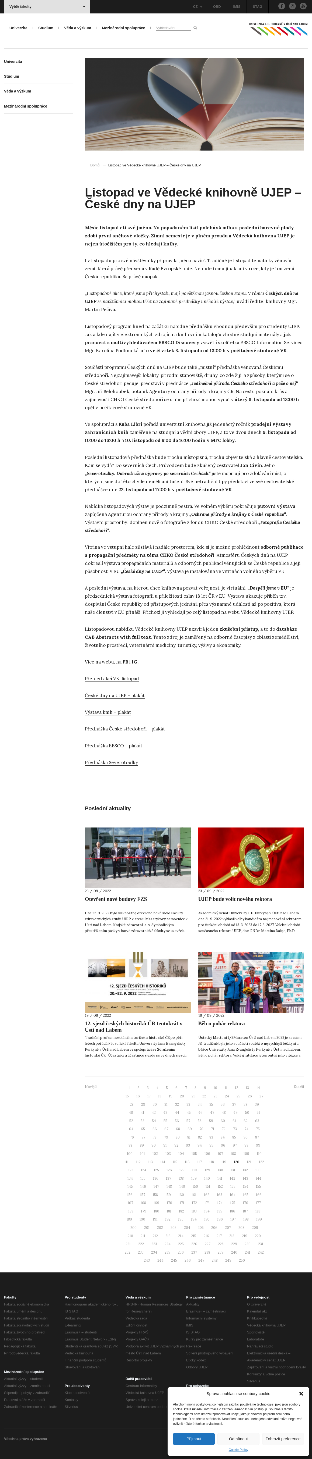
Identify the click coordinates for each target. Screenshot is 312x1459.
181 (169, 1211)
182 (181, 1211)
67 (166, 1129)
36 (223, 1104)
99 (258, 1145)
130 (220, 1170)
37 (234, 1104)
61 (234, 1121)
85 (234, 1137)
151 (208, 1186)
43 (165, 1112)
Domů (95, 165)
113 (150, 1162)
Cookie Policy (238, 1450)
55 (165, 1121)
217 (219, 1236)
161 (194, 1195)
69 (190, 1129)
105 (194, 1153)
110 (259, 1153)
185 (219, 1211)
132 (245, 1170)
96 (223, 1145)
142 (232, 1178)
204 (187, 1227)
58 (200, 1121)
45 (189, 1112)
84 (223, 1137)
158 (155, 1195)
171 (182, 1203)
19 (170, 1096)
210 (130, 1236)
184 (207, 1211)
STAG (257, 7)
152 (220, 1186)
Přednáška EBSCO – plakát (113, 746)
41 (142, 1112)
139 (194, 1178)
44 (177, 1112)
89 (142, 1145)
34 (200, 1104)
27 (261, 1096)
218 (231, 1236)
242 (261, 1252)
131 (233, 1170)
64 (131, 1129)
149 (182, 1186)
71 (212, 1129)
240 (234, 1252)
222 (141, 1244)
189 (129, 1219)
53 (142, 1121)
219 (244, 1236)
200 (133, 1227)
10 (215, 1088)
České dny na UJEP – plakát (115, 695)
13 (247, 1088)
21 (193, 1096)
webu (108, 662)
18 (159, 1096)
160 (181, 1195)
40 (131, 1112)
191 (155, 1219)
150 (195, 1186)
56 (177, 1121)
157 (142, 1195)
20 (182, 1096)
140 (207, 1178)
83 (211, 1137)
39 (257, 1104)
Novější (91, 1087)
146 (143, 1186)
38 (245, 1104)
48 (224, 1112)
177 (258, 1203)
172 (194, 1203)
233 (141, 1252)
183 (194, 1211)
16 (138, 1096)
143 (245, 1178)
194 (194, 1219)
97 (235, 1145)
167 (130, 1203)
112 (138, 1162)
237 (194, 1252)
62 (246, 1121)
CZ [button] (197, 7)
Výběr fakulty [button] (47, 7)
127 (182, 1170)
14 (258, 1088)
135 (142, 1178)
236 (181, 1252)
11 (226, 1088)
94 (199, 1145)
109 (246, 1153)
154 (245, 1186)
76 (132, 1137)
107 (220, 1153)
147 (156, 1186)
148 (169, 1186)
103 (168, 1153)
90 (153, 1145)
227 (207, 1244)
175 (232, 1203)
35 (211, 1104)
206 (214, 1227)
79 (166, 1137)
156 (130, 1195)
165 (245, 1195)
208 (241, 1227)
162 (206, 1195)
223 (154, 1244)
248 (215, 1260)
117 (199, 1162)
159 (168, 1195)
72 (224, 1129)
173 (207, 1203)
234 (154, 1252)
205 (201, 1227)
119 (223, 1162)
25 (238, 1096)
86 (246, 1137)
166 (259, 1195)
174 (220, 1203)
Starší (299, 1087)
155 (258, 1186)
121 (249, 1162)
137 (168, 1178)
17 (149, 1096)
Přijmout (193, 1438)
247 (201, 1260)
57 (188, 1121)
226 (194, 1244)
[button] (301, 1393)
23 (215, 1096)
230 (248, 1244)
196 (220, 1219)
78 (155, 1137)
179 (143, 1211)
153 (232, 1186)
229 (234, 1244)
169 (156, 1203)
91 (165, 1145)
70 (201, 1129)
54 (154, 1121)
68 (178, 1129)
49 (235, 1112)
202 (160, 1227)
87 (257, 1137)
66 (154, 1129)
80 (178, 1137)
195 (207, 1219)
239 (221, 1252)
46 (200, 1112)
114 (162, 1162)
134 (130, 1178)
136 (155, 1178)
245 (174, 1260)
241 (247, 1252)
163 (219, 1195)
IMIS (237, 7)
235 (167, 1252)
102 (155, 1153)
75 (258, 1129)
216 (206, 1236)
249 (228, 1260)
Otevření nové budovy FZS (116, 899)
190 (142, 1219)
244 (160, 1260)
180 (156, 1211)
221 (128, 1244)
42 (154, 1112)
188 (258, 1211)
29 (143, 1104)
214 (180, 1236)
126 (169, 1170)
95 (211, 1145)
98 (246, 1145)
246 (188, 1260)
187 (245, 1211)
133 (258, 1170)
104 (181, 1153)
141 (219, 1178)
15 (127, 1096)
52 (131, 1121)
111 (126, 1162)
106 (207, 1153)
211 (143, 1236)
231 (260, 1244)
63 (257, 1121)
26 (250, 1096)
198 (246, 1219)
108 (233, 1153)
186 (232, 1211)
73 (235, 1129)
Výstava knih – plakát (108, 712)
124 (143, 1170)
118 (211, 1162)
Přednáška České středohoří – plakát (125, 729)
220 (258, 1236)
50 (247, 1112)
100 (130, 1153)
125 (156, 1170)
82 (200, 1137)
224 (168, 1244)
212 (155, 1236)
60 (223, 1121)
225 (181, 1244)
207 (228, 1227)
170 (169, 1203)
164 (232, 1195)
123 (130, 1170)
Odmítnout (238, 1438)
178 (130, 1211)
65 (143, 1129)
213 (168, 1236)
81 (188, 1137)
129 (207, 1170)
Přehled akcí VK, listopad (112, 679)
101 (142, 1153)
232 (127, 1252)
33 (188, 1104)
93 (188, 1145)
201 (147, 1227)
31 (166, 1104)
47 (212, 1112)
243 (147, 1260)
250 (242, 1260)
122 (261, 1162)
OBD (217, 7)
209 (255, 1227)
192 (168, 1219)
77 (143, 1137)
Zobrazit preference (282, 1438)
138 (181, 1178)
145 (130, 1186)
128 (194, 1170)
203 (173, 1227)
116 (187, 1162)
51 (258, 1112)
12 (236, 1088)
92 (176, 1145)
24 (227, 1096)
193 (180, 1219)
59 (211, 1121)
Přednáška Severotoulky (111, 762)
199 (259, 1219)
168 (143, 1203)
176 (245, 1203)
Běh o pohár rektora (221, 1023)
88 (130, 1145)
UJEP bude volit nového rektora (235, 899)
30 (155, 1104)
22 (204, 1096)
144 (258, 1178)
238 (207, 1252)
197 (233, 1219)
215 (193, 1236)
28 (132, 1104)
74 (246, 1129)
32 (177, 1104)
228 (221, 1244)
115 (175, 1162)
